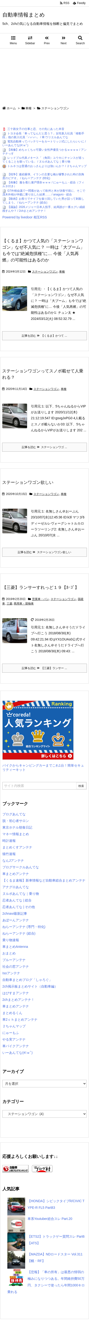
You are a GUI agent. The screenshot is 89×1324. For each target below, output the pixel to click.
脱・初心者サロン (15, 821)
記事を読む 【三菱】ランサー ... (44, 668)
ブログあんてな (14, 814)
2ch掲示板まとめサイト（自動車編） (30, 986)
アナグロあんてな (15, 887)
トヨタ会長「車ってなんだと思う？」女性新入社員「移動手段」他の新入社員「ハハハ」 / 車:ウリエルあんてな (43, 135)
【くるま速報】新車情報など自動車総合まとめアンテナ (43, 880)
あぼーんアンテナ (15, 920)
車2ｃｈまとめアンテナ (19, 1019)
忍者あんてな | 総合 (17, 900)
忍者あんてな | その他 (18, 907)
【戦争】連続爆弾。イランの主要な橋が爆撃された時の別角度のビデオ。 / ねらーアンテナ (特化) (43, 176)
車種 (28, 108)
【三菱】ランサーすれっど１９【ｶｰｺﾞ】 (40, 587)
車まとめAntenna (15, 947)
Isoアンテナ (11, 973)
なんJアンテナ (13, 860)
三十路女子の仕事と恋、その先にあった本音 (35, 129)
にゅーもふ (10, 1033)
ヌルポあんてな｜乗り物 (20, 894)
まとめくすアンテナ (17, 847)
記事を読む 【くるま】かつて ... (44, 335)
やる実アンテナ (14, 1039)
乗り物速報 (10, 940)
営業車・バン (40, 599)
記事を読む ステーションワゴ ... (44, 447)
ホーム (11, 108)
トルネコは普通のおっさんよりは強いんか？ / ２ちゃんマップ (47, 166)
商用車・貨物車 (24, 603)
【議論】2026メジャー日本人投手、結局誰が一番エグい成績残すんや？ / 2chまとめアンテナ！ (43, 208)
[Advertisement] (44, 75)
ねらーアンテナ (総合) (18, 933)
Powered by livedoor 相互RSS (24, 217)
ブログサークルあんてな (20, 867)
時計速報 (9, 841)
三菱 (9, 603)
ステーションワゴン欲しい (27, 482)
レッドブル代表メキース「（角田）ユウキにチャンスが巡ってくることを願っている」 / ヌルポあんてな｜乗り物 (43, 159)
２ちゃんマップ (14, 1026)
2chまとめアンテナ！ (18, 1000)
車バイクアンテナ (15, 1046)
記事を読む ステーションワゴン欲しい (44, 552)
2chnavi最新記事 (14, 913)
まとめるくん (12, 1013)
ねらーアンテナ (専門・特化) (23, 927)
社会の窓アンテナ (15, 966)
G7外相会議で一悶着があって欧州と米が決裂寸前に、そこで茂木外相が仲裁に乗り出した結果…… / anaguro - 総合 (43, 192)
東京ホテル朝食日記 (17, 827)
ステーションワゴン (45, 271)
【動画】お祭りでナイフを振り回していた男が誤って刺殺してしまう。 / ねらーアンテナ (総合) (43, 200)
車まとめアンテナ (15, 874)
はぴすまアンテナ (15, 993)
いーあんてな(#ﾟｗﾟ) (17, 1053)
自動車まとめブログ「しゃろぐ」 (27, 980)
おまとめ (9, 953)
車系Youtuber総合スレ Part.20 (50, 1219)
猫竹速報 (9, 854)
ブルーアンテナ (14, 960)
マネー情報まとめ (15, 834)
